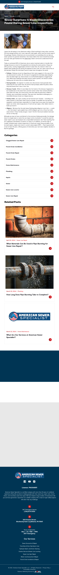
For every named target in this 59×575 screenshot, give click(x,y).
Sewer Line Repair (29, 195)
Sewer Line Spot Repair (29, 554)
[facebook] (24, 481)
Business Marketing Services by (29, 572)
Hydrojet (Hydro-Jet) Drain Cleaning (29, 548)
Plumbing (29, 171)
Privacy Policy (46, 567)
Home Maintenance (29, 165)
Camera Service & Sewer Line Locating (29, 551)
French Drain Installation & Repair (29, 559)
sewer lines (28, 58)
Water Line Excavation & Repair (29, 557)
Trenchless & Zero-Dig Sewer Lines (29, 546)
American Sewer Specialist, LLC (21, 567)
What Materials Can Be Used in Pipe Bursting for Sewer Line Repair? (27, 244)
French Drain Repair (29, 152)
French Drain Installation (29, 146)
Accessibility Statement (29, 569)
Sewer (6, 16)
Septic (29, 177)
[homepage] (29, 475)
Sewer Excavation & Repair (29, 543)
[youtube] (29, 481)
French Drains (29, 159)
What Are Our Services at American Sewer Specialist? (24, 336)
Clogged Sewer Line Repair (29, 140)
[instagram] (34, 481)
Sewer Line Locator (29, 189)
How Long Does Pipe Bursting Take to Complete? (27, 294)
